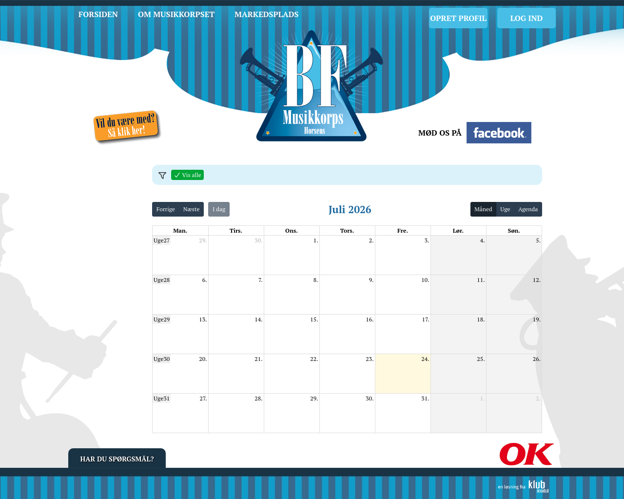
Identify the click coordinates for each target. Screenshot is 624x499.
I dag (219, 209)
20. (203, 358)
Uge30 (162, 358)
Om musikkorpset (176, 14)
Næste (191, 209)
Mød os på (440, 132)
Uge (505, 209)
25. (481, 358)
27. (203, 398)
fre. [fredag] (402, 230)
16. (369, 319)
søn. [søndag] (514, 230)
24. (425, 358)
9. (371, 279)
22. (314, 358)
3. (427, 240)
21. (258, 358)
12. (537, 279)
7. (260, 279)
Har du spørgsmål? (117, 458)
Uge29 (162, 319)
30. (258, 240)
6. (204, 279)
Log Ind (526, 18)
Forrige (165, 209)
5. (538, 240)
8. (315, 279)
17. (425, 319)
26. (537, 358)
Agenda (528, 209)
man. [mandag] (180, 230)
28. (258, 398)
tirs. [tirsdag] (236, 230)
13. (203, 319)
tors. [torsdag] (347, 230)
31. (425, 398)
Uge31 (162, 398)
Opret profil (458, 18)
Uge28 (162, 279)
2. (371, 240)
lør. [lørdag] (458, 230)
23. (369, 358)
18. (481, 319)
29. (203, 240)
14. (258, 319)
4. (482, 240)
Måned (483, 209)
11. (481, 279)
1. (315, 240)
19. (537, 319)
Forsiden (98, 14)
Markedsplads (266, 14)
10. (425, 279)
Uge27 (162, 240)
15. (314, 319)
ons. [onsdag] (291, 230)
